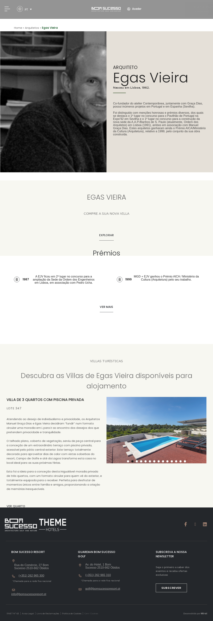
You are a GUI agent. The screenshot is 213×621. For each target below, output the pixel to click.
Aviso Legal (28, 613)
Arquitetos (32, 28)
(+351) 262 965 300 (31, 575)
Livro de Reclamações (48, 613)
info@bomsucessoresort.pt (28, 594)
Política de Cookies (71, 613)
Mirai (204, 613)
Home (18, 28)
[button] (106, 307)
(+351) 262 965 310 (98, 575)
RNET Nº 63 (13, 613)
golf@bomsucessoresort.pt (102, 588)
